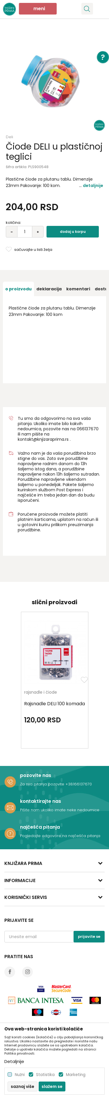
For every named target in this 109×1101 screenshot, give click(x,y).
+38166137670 (78, 784)
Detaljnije (93, 185)
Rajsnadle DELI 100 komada (54, 704)
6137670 (90, 429)
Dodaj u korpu (73, 231)
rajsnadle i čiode (40, 692)
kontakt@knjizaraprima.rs (43, 439)
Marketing (75, 1074)
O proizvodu (18, 289)
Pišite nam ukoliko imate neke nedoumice (59, 810)
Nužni (20, 1074)
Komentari (78, 289)
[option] (54, 80)
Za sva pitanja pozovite (42, 784)
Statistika (45, 1074)
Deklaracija (49, 289)
